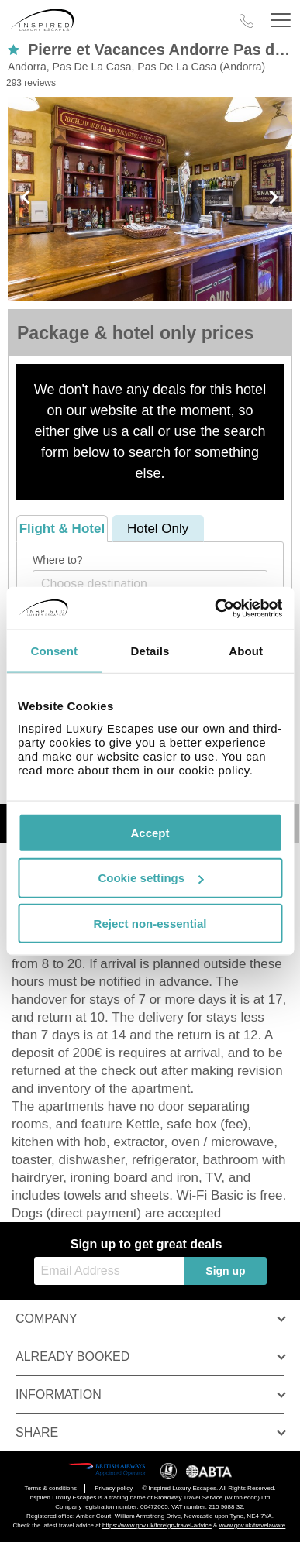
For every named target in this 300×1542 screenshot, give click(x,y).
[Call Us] (246, 21)
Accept (149, 832)
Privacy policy (114, 1488)
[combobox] (150, 583)
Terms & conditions (50, 1488)
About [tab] (246, 651)
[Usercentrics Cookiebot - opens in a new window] (215, 608)
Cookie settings (150, 877)
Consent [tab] (54, 651)
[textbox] (157, 583)
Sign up (225, 1271)
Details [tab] (150, 651)
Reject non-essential (150, 923)
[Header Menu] (280, 20)
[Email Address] (109, 1271)
